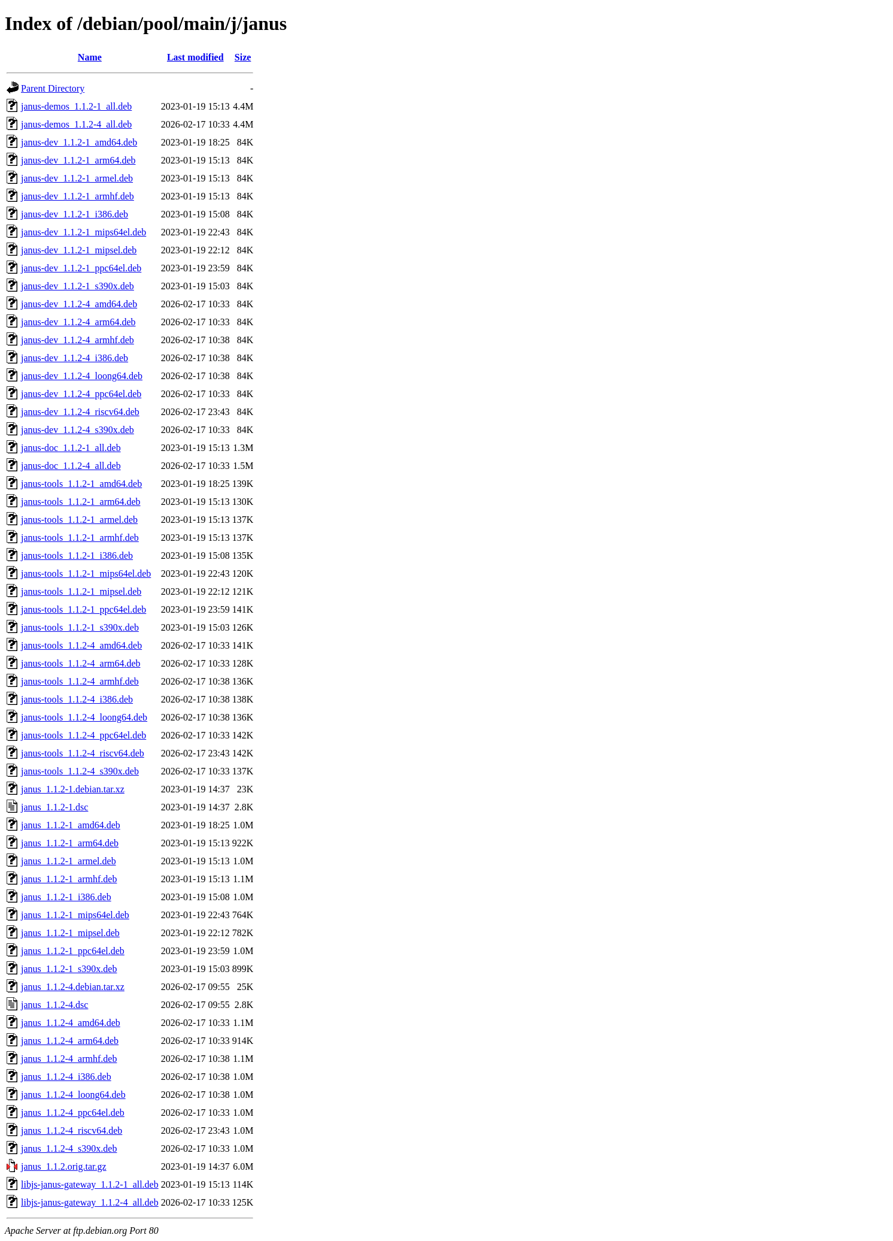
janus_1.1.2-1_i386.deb (66, 897)
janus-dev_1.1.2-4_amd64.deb (79, 304)
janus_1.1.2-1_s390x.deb (69, 969)
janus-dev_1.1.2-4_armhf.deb (77, 340)
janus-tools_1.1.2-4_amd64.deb (81, 645)
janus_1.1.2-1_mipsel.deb (70, 933)
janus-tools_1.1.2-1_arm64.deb (81, 502)
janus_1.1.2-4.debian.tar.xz (72, 987)
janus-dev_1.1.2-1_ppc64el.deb (81, 268)
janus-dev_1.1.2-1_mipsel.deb (78, 250)
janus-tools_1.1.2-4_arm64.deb (81, 663)
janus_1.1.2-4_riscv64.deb (71, 1130)
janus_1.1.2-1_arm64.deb (70, 843)
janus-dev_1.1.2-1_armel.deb (77, 178)
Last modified (195, 57)
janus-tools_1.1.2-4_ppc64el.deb (83, 735)
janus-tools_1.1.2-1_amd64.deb (81, 484)
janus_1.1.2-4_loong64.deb (73, 1094)
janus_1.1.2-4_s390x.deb (69, 1148)
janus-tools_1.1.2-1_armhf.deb (80, 537)
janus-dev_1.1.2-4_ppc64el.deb (81, 394)
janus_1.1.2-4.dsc (54, 1005)
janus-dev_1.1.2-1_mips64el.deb (83, 232)
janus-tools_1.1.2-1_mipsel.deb (81, 591)
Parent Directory (52, 88)
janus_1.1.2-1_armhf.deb (69, 879)
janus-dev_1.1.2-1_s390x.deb (77, 286)
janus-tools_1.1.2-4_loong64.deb (84, 717)
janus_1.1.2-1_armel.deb (68, 861)
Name (90, 57)
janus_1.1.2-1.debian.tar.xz (72, 789)
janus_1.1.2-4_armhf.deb (69, 1059)
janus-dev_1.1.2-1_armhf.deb (77, 196)
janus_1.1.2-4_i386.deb (66, 1077)
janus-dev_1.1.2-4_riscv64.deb (80, 412)
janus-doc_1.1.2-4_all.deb (71, 466)
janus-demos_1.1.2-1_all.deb (76, 106)
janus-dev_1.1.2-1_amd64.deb (79, 142)
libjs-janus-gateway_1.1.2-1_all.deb (90, 1184)
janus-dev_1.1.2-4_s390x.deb (77, 430)
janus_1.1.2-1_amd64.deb (70, 825)
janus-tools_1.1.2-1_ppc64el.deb (83, 609)
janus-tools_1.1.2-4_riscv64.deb (82, 753)
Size (243, 57)
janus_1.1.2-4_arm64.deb (70, 1041)
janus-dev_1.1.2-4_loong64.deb (81, 376)
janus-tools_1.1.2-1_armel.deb (79, 519)
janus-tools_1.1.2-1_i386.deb (77, 555)
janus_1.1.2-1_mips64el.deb (75, 915)
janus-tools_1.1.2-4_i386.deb (77, 699)
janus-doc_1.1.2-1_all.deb (71, 448)
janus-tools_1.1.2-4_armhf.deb (80, 681)
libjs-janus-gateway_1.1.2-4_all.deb (90, 1202)
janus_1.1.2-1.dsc (54, 807)
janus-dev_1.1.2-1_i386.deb (74, 214)
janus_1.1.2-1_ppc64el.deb (72, 951)
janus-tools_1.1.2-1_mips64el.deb (86, 573)
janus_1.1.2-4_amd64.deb (70, 1023)
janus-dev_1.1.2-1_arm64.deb (78, 160)
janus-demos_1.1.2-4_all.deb (76, 124)
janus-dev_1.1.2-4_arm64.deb (78, 322)
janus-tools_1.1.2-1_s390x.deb (80, 627)
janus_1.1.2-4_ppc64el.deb (72, 1112)
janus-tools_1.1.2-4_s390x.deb (80, 771)
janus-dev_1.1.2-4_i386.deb (74, 358)
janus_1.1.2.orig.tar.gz (64, 1166)
